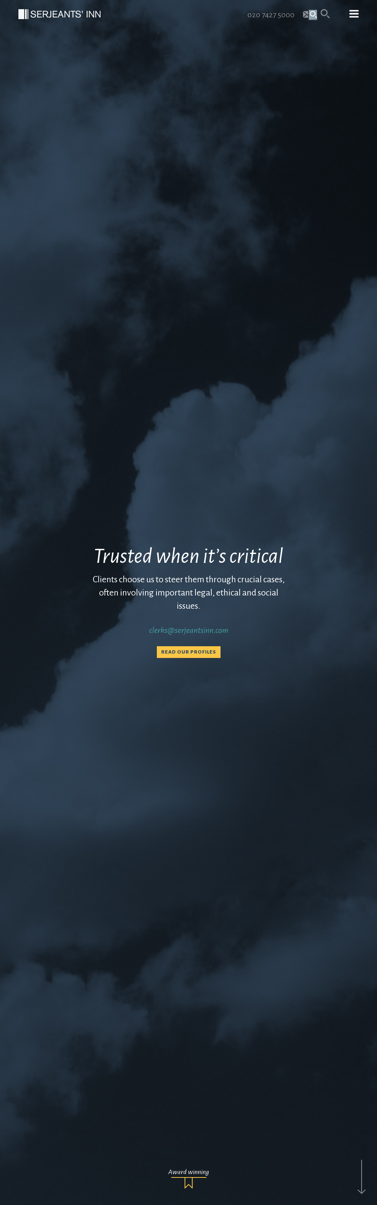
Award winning (188, 1172)
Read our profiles (188, 652)
